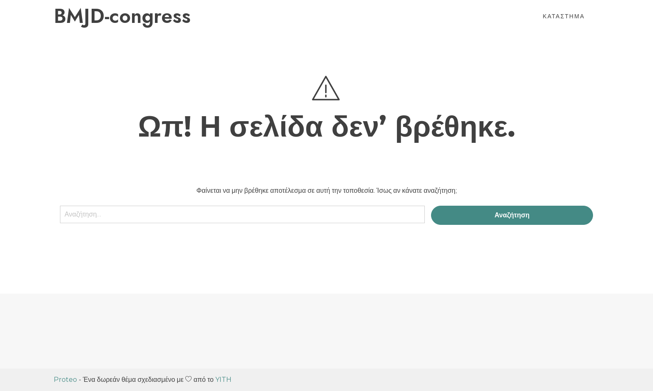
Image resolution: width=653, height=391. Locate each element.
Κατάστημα (564, 16)
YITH (223, 380)
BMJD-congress (122, 16)
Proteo (65, 380)
